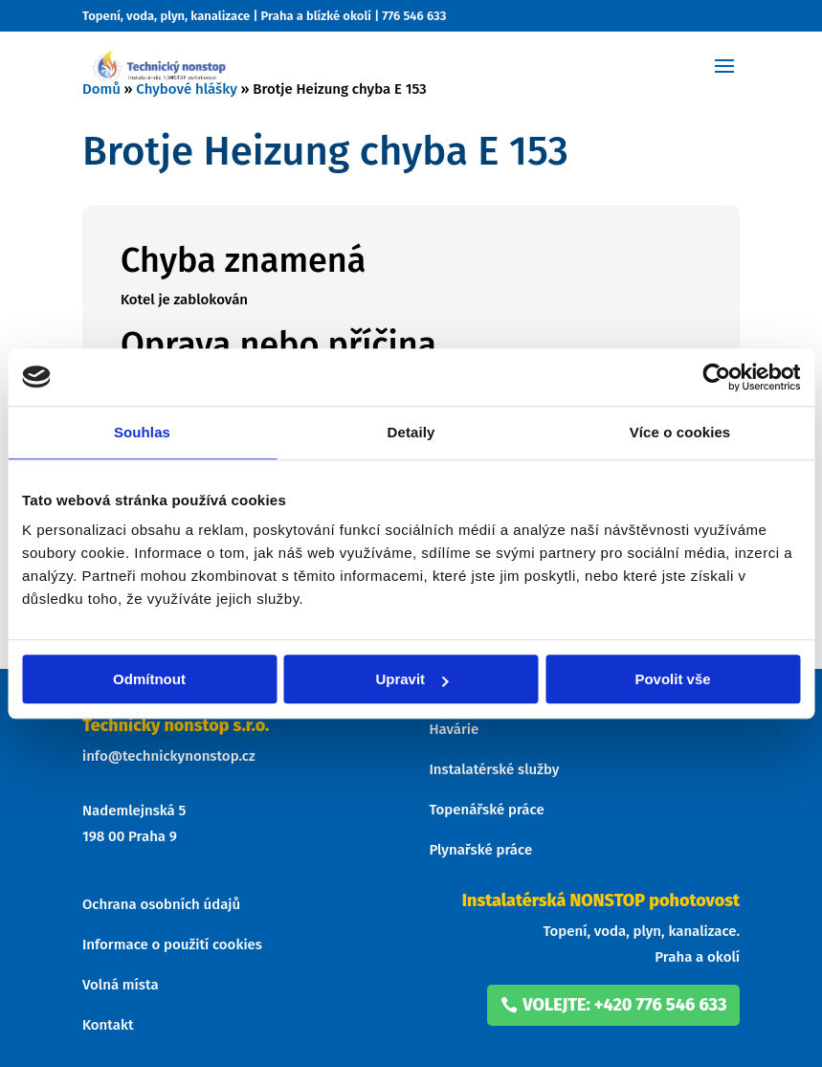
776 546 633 (414, 16)
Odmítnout (149, 679)
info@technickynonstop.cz (168, 756)
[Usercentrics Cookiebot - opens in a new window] (716, 377)
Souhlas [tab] (142, 432)
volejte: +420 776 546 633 (624, 1004)
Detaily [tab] (411, 432)
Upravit (411, 679)
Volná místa (120, 984)
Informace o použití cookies (172, 944)
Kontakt (108, 1025)
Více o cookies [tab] (680, 432)
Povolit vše (672, 679)
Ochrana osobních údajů (161, 904)
